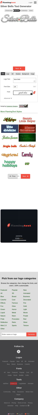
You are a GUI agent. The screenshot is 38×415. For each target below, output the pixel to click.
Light (25, 309)
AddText (5, 383)
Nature (3, 316)
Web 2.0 (3, 325)
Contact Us (24, 405)
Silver (25, 322)
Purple (25, 316)
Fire (24, 303)
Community (7, 392)
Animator (30, 383)
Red (24, 319)
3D (13, 293)
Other (3, 329)
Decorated (27, 300)
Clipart (18, 394)
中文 (27, 414)
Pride (2, 319)
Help (13, 392)
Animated (26, 293)
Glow (14, 306)
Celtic (27, 375)
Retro (14, 322)
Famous (15, 303)
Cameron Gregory (12, 106)
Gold (25, 306)
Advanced (7, 98)
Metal (14, 312)
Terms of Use (22, 403)
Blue (2, 296)
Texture (26, 325)
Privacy (30, 403)
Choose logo (8, 10)
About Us (7, 403)
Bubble (21, 375)
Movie (25, 312)
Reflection (4, 322)
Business (26, 296)
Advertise (10, 405)
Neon (14, 316)
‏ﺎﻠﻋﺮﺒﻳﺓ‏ (19, 414)
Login (30, 2)
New (25, 290)
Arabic (10, 375)
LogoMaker (22, 383)
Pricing (14, 403)
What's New (29, 392)
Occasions (20, 392)
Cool (13, 300)
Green (3, 309)
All (1, 293)
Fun (2, 306)
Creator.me (13, 383)
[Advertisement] (19, 46)
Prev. (13, 176)
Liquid (3, 312)
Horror (14, 309)
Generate (31, 334)
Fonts (19, 368)
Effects (3, 303)
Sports (14, 325)
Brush (15, 375)
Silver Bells (24, 80)
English (11, 414)
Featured (4, 290)
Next (18, 68)
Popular (15, 290)
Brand (14, 296)
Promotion (15, 319)
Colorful (3, 300)
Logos (19, 357)
